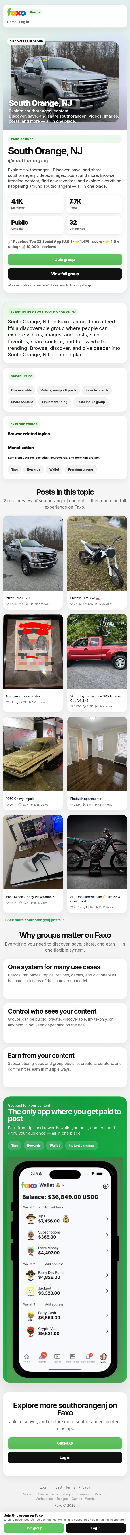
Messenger (46, 1494)
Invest (57, 1487)
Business (82, 1494)
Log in (24, 22)
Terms (70, 1487)
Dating (65, 1494)
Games (77, 1499)
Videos (100, 1494)
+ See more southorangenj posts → (34, 920)
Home (12, 22)
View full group (65, 274)
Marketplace (44, 1499)
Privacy (84, 1487)
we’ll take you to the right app (67, 285)
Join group (65, 259)
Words (90, 1499)
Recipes (62, 1499)
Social (27, 1494)
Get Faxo (65, 1443)
